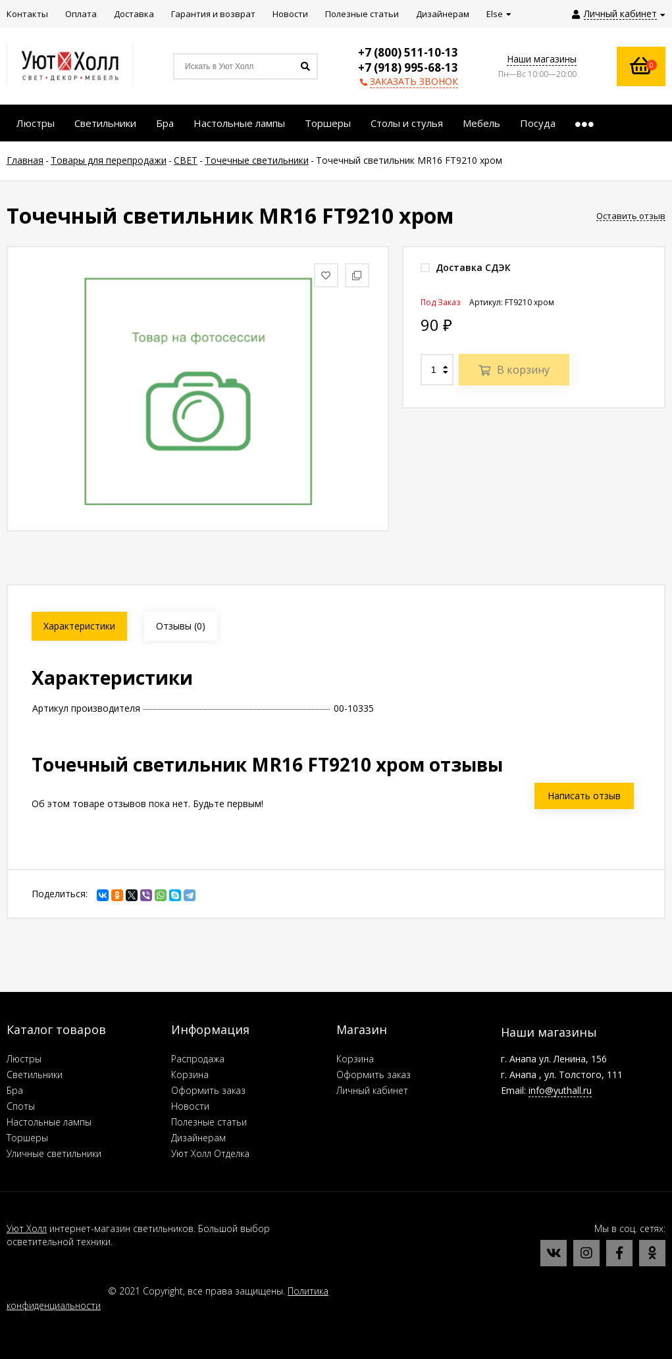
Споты (21, 1106)
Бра (15, 1090)
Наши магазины (542, 59)
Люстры (24, 1058)
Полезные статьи (209, 1122)
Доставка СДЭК (466, 267)
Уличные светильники (54, 1153)
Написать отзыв (584, 795)
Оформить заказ (208, 1090)
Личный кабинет (372, 1090)
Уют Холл (27, 1228)
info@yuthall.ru (560, 1090)
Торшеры (27, 1137)
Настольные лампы (49, 1122)
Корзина (190, 1074)
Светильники (35, 1074)
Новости (190, 1106)
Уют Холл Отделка (210, 1153)
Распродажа (197, 1058)
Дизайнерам (198, 1137)
